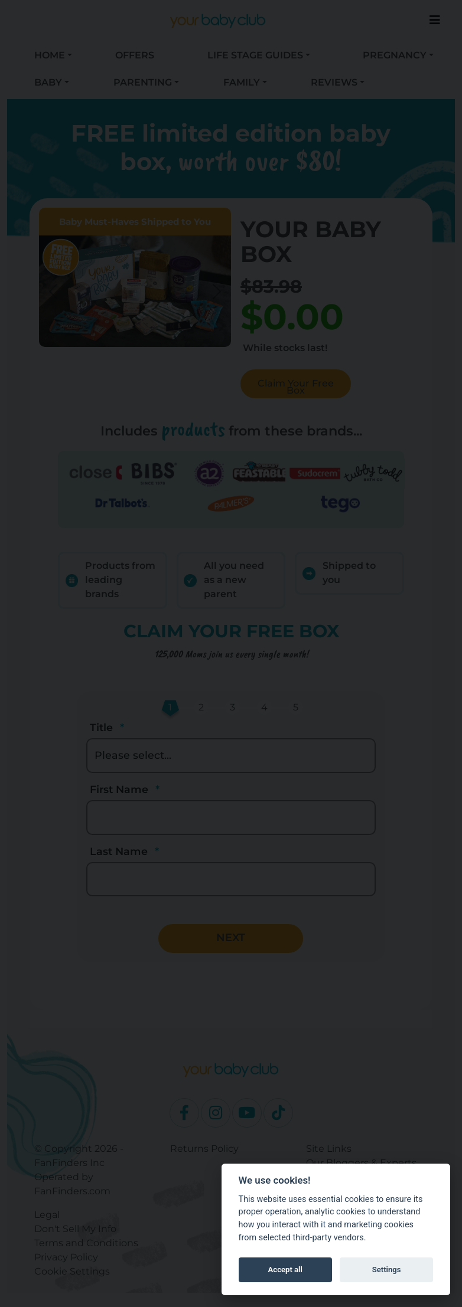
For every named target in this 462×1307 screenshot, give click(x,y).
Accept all (285, 1269)
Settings (386, 1269)
